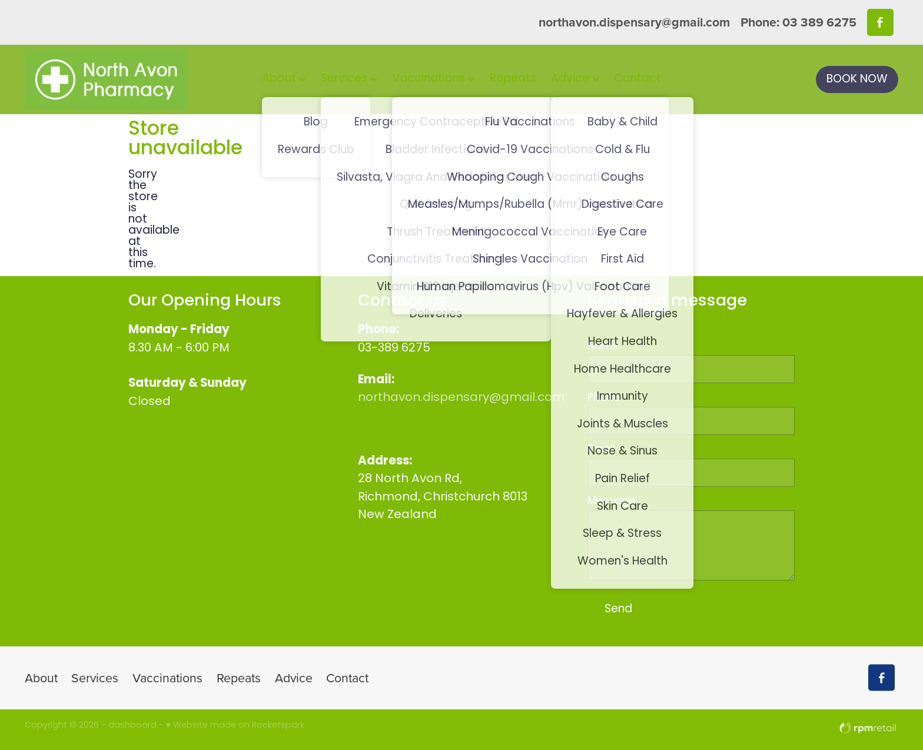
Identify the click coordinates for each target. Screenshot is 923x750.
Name (603, 346)
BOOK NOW (857, 80)
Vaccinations (433, 79)
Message (611, 501)
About (284, 79)
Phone (603, 398)
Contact (637, 79)
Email (601, 449)
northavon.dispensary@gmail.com (634, 22)
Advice (575, 79)
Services (349, 79)
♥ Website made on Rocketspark (235, 725)
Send (618, 609)
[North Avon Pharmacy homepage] (112, 79)
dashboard (132, 725)
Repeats (513, 79)
